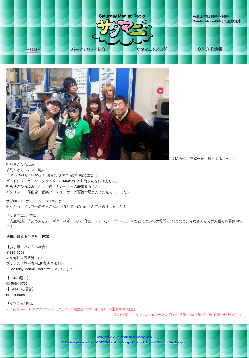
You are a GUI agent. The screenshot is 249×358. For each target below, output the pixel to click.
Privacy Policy (141, 342)
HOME (33, 49)
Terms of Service (168, 342)
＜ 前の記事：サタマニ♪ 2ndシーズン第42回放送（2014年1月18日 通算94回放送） (71, 309)
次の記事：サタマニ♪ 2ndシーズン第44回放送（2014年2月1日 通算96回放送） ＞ (178, 315)
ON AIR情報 (210, 49)
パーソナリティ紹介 (88, 49)
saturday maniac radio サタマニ (122, 31)
